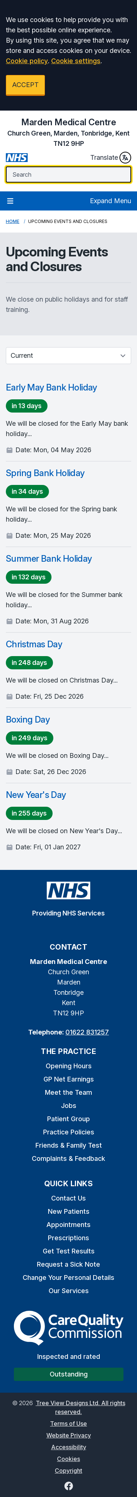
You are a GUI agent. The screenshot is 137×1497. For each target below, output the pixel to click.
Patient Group (68, 1119)
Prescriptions (68, 1238)
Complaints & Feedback (68, 1158)
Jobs (68, 1105)
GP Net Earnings (68, 1079)
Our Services (69, 1291)
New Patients (69, 1211)
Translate (110, 157)
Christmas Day (34, 644)
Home (12, 221)
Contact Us (68, 1198)
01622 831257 (87, 1032)
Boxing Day (28, 719)
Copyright (68, 1470)
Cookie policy (27, 61)
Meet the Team (68, 1092)
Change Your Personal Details (68, 1277)
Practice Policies (68, 1132)
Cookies (68, 1458)
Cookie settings (75, 61)
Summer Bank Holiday (49, 558)
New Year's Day (36, 794)
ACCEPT (25, 85)
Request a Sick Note (68, 1264)
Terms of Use (68, 1423)
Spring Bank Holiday (45, 473)
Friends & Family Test (68, 1145)
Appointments (68, 1224)
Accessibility (68, 1447)
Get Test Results (69, 1251)
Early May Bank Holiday (51, 387)
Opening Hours (69, 1066)
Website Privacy (68, 1435)
